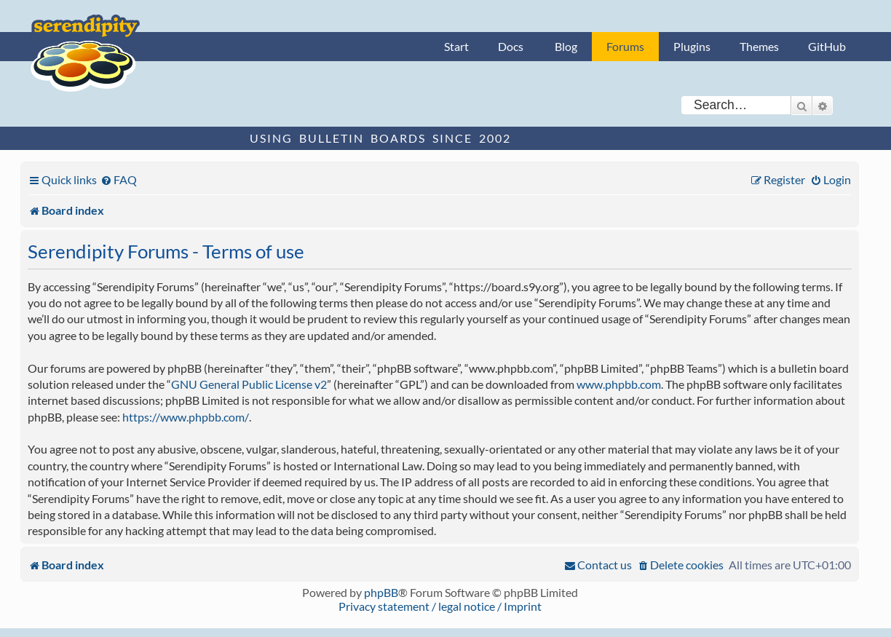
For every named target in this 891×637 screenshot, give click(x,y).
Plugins (691, 46)
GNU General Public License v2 (249, 384)
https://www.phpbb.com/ (185, 417)
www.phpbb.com (619, 384)
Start (456, 46)
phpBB (381, 592)
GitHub (827, 46)
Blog (566, 46)
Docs (510, 46)
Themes (759, 46)
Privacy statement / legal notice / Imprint (440, 606)
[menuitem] (118, 179)
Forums (625, 46)
